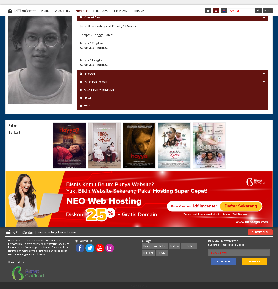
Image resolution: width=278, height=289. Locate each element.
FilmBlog (138, 11)
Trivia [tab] (85, 105)
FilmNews (120, 11)
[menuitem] (45, 10)
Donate (254, 261)
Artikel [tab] (85, 97)
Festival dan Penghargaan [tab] (97, 89)
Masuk (267, 10)
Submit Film (260, 232)
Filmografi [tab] (87, 73)
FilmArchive (100, 11)
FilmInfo (82, 11)
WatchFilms (62, 11)
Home (45, 11)
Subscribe (223, 261)
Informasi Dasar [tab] (90, 17)
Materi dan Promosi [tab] (93, 81)
